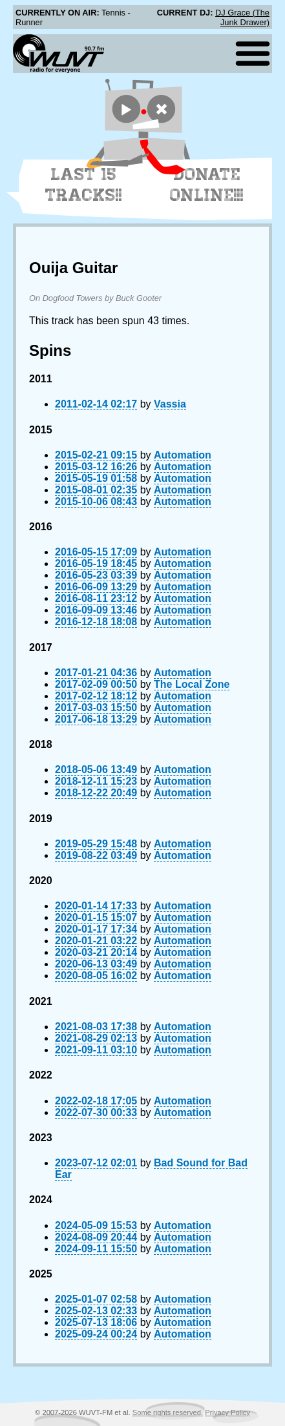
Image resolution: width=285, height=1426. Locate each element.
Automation (182, 455)
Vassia (170, 403)
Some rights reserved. (167, 1412)
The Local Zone (191, 684)
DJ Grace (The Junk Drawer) (242, 17)
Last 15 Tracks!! (83, 184)
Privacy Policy (227, 1412)
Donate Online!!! (207, 184)
